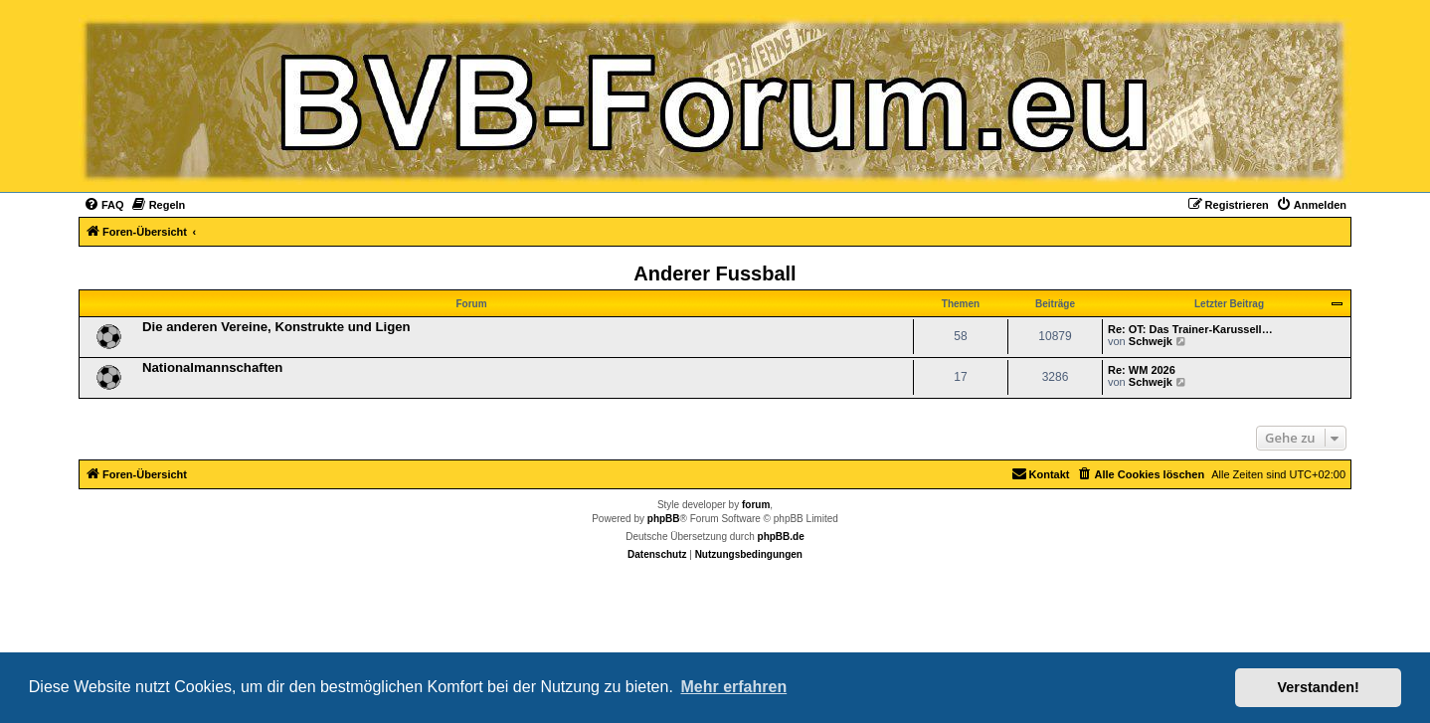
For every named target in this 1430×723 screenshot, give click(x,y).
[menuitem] (104, 205)
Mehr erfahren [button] (733, 686)
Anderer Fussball (714, 273)
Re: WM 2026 (1141, 370)
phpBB (663, 518)
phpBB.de (781, 536)
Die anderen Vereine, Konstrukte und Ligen (276, 326)
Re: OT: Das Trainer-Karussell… (1190, 329)
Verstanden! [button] (1318, 687)
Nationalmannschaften (212, 367)
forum (756, 504)
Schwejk (1150, 341)
